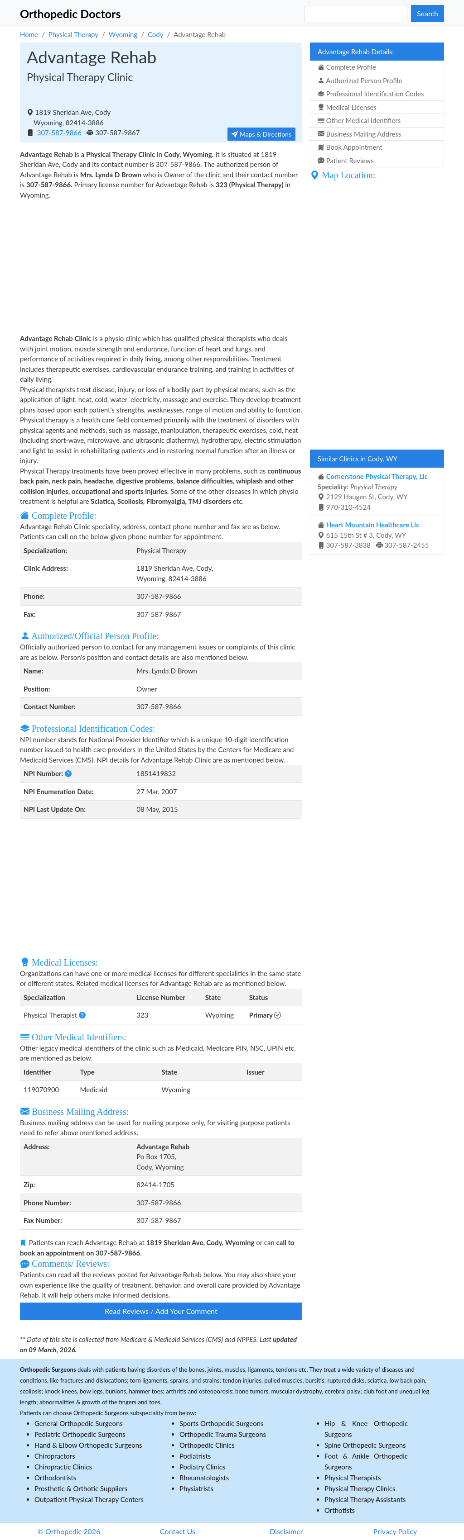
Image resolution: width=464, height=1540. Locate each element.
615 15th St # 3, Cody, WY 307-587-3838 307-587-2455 (373, 535)
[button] (68, 773)
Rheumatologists (204, 1478)
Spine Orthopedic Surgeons (365, 1445)
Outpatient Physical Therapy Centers (89, 1499)
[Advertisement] (161, 265)
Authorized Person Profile (360, 80)
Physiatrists (196, 1488)
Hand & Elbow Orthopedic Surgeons (88, 1445)
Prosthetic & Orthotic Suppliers (80, 1488)
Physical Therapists (352, 1478)
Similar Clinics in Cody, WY (357, 459)
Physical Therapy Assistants (365, 1499)
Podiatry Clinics (202, 1467)
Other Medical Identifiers (359, 120)
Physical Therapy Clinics (359, 1488)
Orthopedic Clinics (207, 1445)
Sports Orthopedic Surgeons (221, 1423)
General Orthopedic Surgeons (78, 1423)
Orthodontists (55, 1478)
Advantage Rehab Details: (356, 51)
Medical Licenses (347, 107)
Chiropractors (54, 1456)
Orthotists (339, 1510)
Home (29, 34)
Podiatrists (195, 1456)
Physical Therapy (73, 34)
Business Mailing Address (359, 134)
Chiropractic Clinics (63, 1467)
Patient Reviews (346, 160)
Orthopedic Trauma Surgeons (222, 1434)
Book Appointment (350, 147)
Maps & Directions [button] (261, 134)
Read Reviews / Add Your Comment (161, 1311)
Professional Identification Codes (371, 94)
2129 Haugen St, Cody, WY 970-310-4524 (373, 491)
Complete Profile (347, 67)
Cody (156, 34)
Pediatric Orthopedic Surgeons (80, 1434)
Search (427, 13)
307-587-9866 (59, 132)
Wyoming (123, 34)
